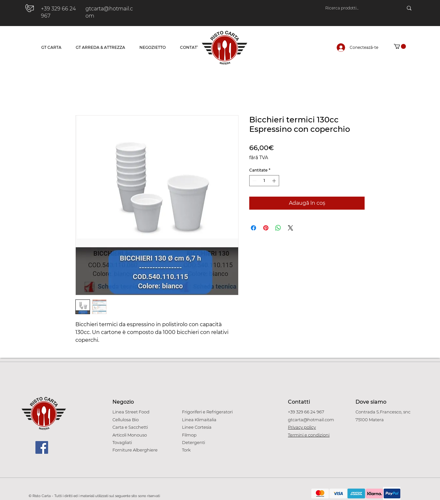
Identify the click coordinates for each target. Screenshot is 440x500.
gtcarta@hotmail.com (311, 419)
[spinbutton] (264, 180)
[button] (400, 46)
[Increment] (274, 180)
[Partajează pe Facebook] (253, 228)
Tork (186, 449)
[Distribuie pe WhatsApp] (278, 228)
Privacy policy (302, 427)
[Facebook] (41, 447)
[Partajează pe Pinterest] (266, 228)
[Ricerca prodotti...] (357, 8)
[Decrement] (253, 180)
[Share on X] (290, 228)
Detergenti (193, 442)
